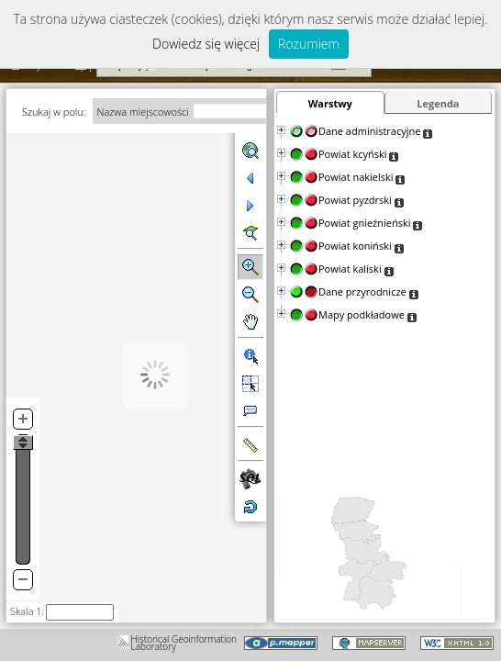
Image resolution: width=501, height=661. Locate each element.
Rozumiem (309, 43)
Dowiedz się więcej (206, 43)
